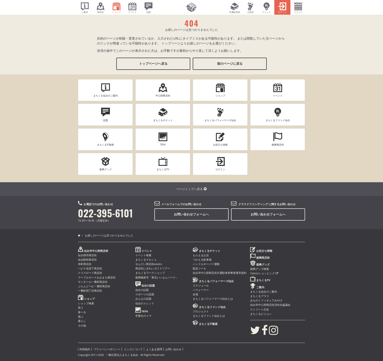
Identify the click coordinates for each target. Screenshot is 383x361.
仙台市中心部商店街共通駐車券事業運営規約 (219, 273)
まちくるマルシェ (146, 259)
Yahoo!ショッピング (264, 273)
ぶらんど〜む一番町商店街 (94, 286)
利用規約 (84, 349)
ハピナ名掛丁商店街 (90, 268)
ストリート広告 (259, 309)
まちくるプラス (259, 296)
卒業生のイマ (143, 316)
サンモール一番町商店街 (92, 282)
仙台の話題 (142, 290)
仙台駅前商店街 (87, 259)
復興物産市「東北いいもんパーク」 (156, 277)
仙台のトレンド (144, 303)
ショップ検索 (86, 303)
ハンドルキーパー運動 (206, 264)
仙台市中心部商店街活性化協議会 (270, 305)
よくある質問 (154, 349)
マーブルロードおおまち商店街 (97, 277)
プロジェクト (201, 311)
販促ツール (199, 268)
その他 (82, 325)
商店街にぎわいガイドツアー (152, 268)
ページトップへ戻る (191, 189)
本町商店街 (84, 264)
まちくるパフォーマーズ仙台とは (213, 298)
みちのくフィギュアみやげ (266, 300)
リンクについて (133, 349)
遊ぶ (80, 316)
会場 (195, 294)
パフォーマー (201, 290)
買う (80, 307)
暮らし (82, 321)
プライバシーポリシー (107, 349)
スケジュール (201, 285)
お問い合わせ (173, 349)
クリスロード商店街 (90, 273)
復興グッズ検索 (259, 269)
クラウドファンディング (253, 204)
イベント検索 (143, 255)
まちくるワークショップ (150, 273)
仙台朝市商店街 (87, 255)
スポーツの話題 (144, 294)
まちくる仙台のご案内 (263, 291)
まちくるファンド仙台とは (209, 316)
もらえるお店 (201, 255)
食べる (82, 312)
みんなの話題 (143, 298)
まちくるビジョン (261, 314)
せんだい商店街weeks (148, 264)
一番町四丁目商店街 (90, 290)
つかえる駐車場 (202, 259)
